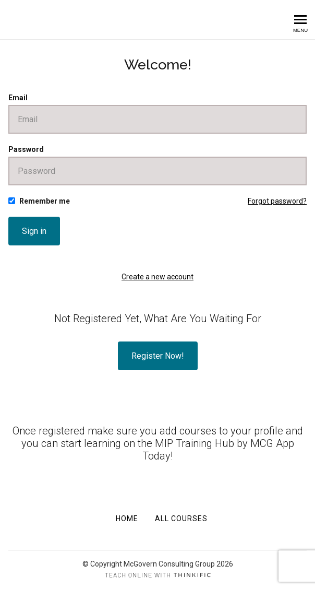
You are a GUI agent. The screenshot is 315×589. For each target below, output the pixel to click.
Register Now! (157, 356)
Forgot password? (277, 201)
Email (18, 97)
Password (26, 149)
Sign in (34, 231)
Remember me (44, 201)
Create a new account (157, 277)
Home (127, 518)
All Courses (181, 518)
